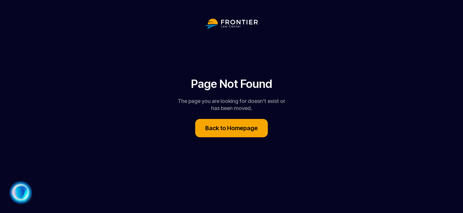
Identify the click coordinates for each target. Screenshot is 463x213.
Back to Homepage (231, 128)
